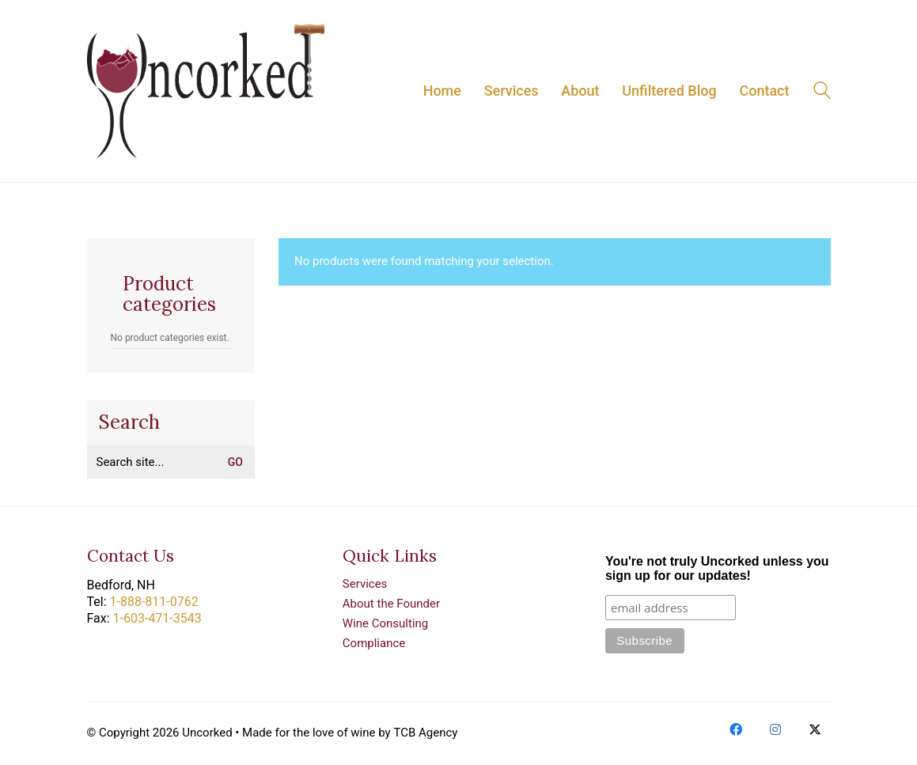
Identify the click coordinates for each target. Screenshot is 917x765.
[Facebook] (736, 729)
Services (365, 584)
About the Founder (391, 603)
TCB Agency (425, 732)
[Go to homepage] (205, 91)
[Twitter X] (815, 729)
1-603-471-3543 (157, 618)
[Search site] (822, 92)
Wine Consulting (385, 623)
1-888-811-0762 (154, 601)
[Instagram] (775, 729)
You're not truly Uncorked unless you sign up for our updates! (717, 568)
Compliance (374, 643)
